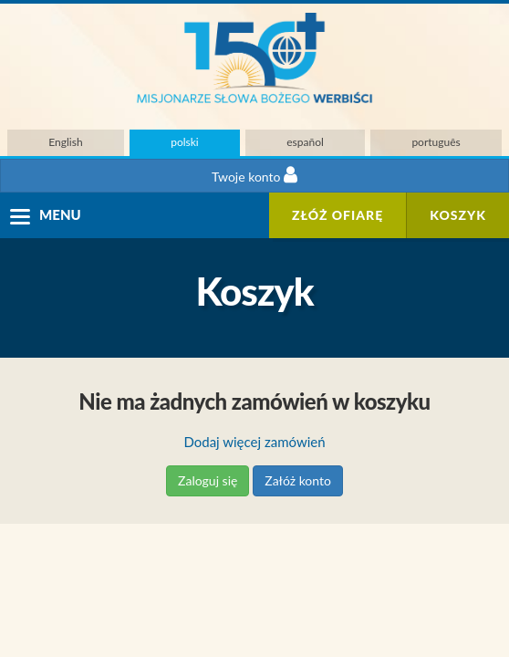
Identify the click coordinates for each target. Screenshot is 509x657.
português (435, 142)
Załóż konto (298, 480)
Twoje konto (254, 174)
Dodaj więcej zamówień (254, 441)
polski (185, 142)
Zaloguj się (207, 480)
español (305, 142)
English (65, 142)
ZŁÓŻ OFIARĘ (337, 215)
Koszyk (458, 215)
